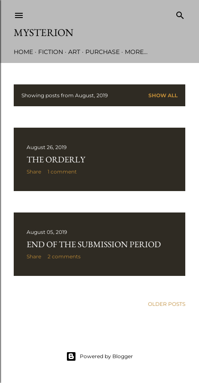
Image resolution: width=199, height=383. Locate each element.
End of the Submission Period (94, 244)
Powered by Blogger (99, 356)
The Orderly (56, 159)
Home (23, 52)
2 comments (64, 256)
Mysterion (43, 32)
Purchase (102, 52)
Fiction (50, 52)
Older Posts (166, 304)
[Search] (180, 13)
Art (74, 52)
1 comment (62, 171)
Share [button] (34, 171)
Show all (163, 95)
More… (136, 52)
